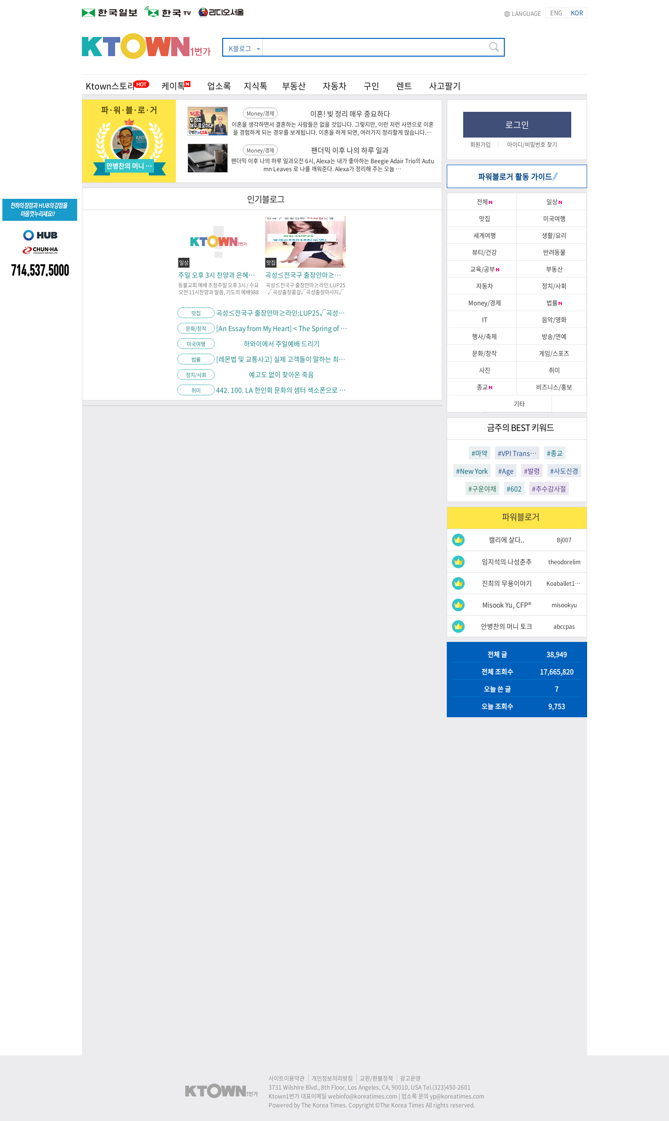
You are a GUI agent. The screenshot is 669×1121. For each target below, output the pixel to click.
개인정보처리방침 (332, 1078)
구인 (371, 86)
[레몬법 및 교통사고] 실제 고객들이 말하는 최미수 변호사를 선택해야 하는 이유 (281, 359)
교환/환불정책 (376, 1078)
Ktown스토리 (110, 86)
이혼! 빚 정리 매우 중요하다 (350, 114)
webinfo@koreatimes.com (362, 1096)
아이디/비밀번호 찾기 (532, 144)
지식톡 (256, 86)
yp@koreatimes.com (457, 1096)
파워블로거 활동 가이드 (518, 176)
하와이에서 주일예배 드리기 (282, 343)
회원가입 (480, 144)
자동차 (335, 86)
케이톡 (175, 86)
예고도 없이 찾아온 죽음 (281, 374)
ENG (556, 12)
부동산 (294, 86)
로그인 (517, 124)
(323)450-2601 (451, 1087)
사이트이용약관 (287, 1078)
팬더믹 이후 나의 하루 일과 (350, 150)
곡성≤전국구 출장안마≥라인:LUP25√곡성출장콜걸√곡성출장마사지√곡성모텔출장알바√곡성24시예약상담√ (281, 312)
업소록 (219, 86)
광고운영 (410, 1078)
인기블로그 (265, 199)
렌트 (404, 86)
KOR (577, 12)
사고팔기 (445, 86)
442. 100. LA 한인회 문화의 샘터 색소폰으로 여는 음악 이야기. (281, 389)
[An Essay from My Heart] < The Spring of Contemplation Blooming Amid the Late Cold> (281, 328)
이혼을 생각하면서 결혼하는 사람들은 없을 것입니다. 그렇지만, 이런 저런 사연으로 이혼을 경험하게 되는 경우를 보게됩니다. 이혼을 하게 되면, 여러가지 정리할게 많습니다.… (333, 129)
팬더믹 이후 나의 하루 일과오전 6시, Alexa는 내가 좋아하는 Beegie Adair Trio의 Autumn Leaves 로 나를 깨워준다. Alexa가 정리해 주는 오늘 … (332, 165)
